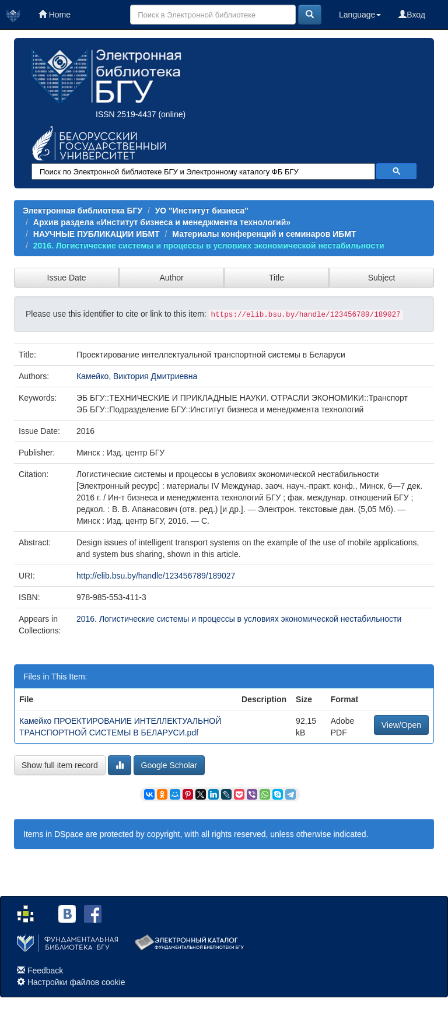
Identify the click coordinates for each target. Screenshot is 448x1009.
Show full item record (60, 765)
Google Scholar (169, 765)
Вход (411, 14)
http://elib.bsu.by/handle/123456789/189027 (155, 575)
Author (171, 277)
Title (276, 277)
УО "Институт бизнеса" (202, 210)
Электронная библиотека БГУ (82, 210)
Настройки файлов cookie (76, 982)
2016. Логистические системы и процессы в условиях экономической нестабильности (208, 245)
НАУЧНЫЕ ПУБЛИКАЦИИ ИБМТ (96, 234)
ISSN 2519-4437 (126, 114)
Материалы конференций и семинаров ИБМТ (264, 234)
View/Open (401, 725)
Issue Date (66, 277)
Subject (382, 277)
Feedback (45, 970)
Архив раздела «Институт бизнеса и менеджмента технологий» (161, 222)
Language (360, 14)
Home (54, 14)
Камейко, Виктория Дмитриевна (136, 376)
